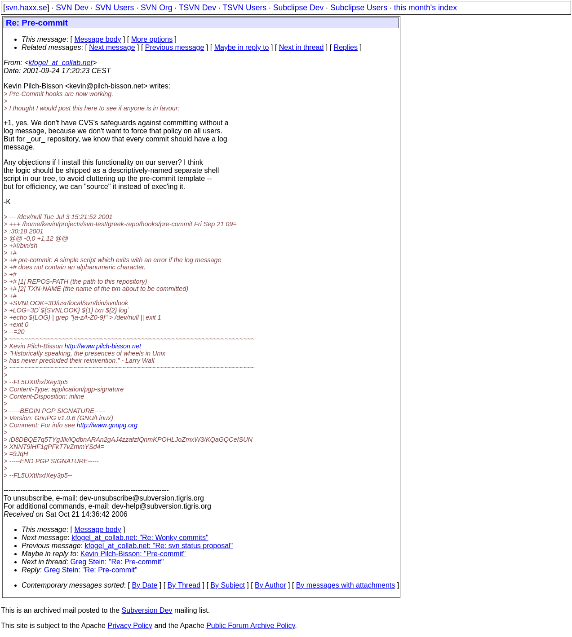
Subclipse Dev (298, 7)
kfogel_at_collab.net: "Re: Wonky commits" (139, 537)
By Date (144, 585)
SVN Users (114, 7)
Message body (97, 39)
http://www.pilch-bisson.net (103, 346)
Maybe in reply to (241, 47)
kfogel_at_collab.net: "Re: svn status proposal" (159, 545)
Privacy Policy (129, 625)
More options (152, 39)
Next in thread (301, 47)
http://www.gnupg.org (107, 425)
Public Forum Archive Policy (250, 625)
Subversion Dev (147, 610)
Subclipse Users (358, 7)
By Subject (227, 585)
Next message (112, 47)
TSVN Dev (197, 7)
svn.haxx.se (26, 7)
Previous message (174, 47)
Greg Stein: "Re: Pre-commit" (117, 562)
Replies (346, 47)
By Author (270, 585)
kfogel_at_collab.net (61, 62)
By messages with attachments (345, 585)
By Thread (184, 585)
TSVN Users (244, 7)
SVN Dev (72, 7)
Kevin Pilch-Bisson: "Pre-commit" (133, 554)
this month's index (425, 7)
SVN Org (156, 7)
